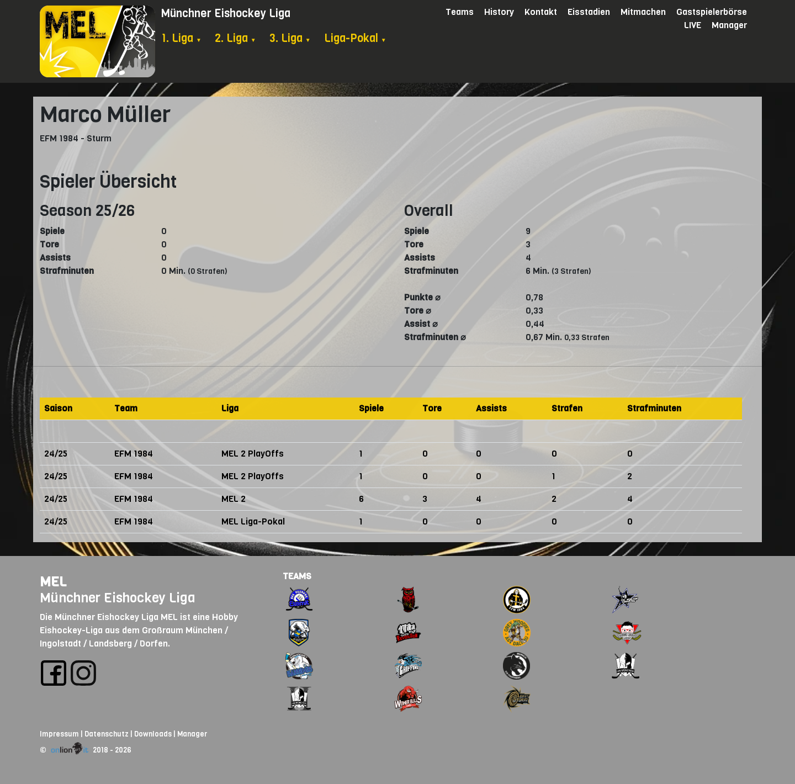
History (499, 12)
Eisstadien (589, 12)
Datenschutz (106, 734)
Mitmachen (643, 12)
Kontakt (540, 12)
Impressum (59, 734)
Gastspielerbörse (711, 12)
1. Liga (181, 38)
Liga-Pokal (355, 38)
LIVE (692, 25)
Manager (729, 25)
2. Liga (235, 38)
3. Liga (290, 38)
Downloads (153, 734)
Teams (460, 12)
